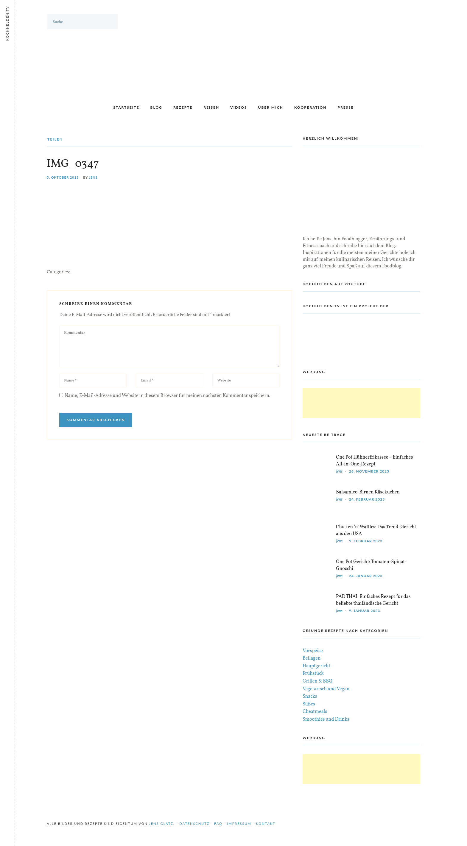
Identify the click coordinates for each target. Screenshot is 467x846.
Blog (156, 107)
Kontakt (265, 823)
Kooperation (310, 107)
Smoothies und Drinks (326, 719)
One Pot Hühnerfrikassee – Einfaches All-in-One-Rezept (374, 461)
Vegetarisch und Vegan (326, 689)
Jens (93, 177)
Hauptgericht (316, 666)
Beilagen (311, 658)
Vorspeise (313, 651)
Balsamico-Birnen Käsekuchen (368, 492)
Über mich (270, 107)
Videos (238, 107)
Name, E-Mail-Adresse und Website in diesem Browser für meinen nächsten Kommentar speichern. (167, 395)
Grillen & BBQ (317, 681)
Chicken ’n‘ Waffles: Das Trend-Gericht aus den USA (376, 530)
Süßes (309, 704)
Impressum (239, 823)
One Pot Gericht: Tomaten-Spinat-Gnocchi (371, 565)
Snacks (310, 696)
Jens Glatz (161, 823)
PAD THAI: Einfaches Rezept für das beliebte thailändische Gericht (373, 600)
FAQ (218, 823)
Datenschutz (194, 823)
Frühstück (313, 673)
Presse (346, 107)
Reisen (211, 107)
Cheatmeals (315, 711)
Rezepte (182, 107)
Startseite (126, 107)
